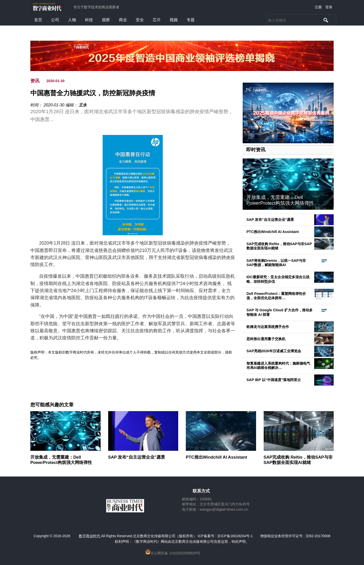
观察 (106, 20)
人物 (72, 20)
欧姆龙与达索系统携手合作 (267, 327)
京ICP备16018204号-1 (235, 536)
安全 (140, 20)
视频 (174, 20)
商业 (123, 20)
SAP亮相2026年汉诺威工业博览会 (273, 351)
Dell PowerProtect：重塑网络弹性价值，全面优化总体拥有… (276, 296)
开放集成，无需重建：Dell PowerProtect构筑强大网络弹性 (280, 200)
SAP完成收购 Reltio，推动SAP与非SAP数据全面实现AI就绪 (298, 460)
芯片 (157, 20)
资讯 (34, 80)
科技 (89, 20)
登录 (328, 7)
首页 (38, 20)
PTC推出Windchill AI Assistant (272, 232)
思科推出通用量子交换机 (265, 339)
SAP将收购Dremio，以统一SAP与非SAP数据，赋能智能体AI (276, 262)
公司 (55, 20)
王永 (83, 105)
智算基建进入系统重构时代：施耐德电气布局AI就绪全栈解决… (278, 365)
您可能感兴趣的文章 (52, 404)
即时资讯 (255, 149)
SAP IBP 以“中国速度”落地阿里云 (273, 380)
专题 (191, 20)
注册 (318, 7)
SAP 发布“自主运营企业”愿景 (270, 220)
